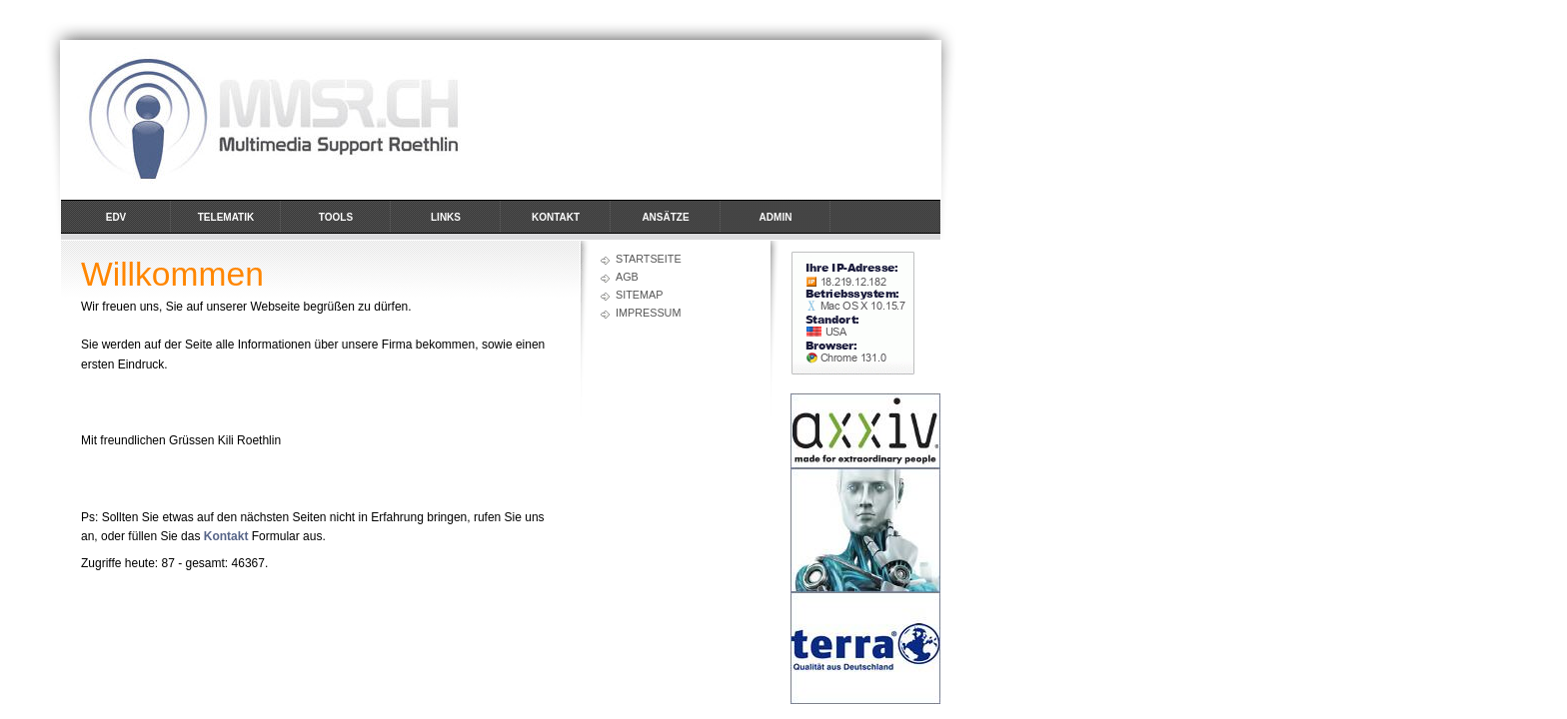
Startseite (649, 259)
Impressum (648, 313)
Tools (336, 217)
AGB (627, 277)
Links (446, 217)
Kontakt (556, 217)
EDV (116, 217)
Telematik (226, 217)
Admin (776, 217)
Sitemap (639, 295)
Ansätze (665, 217)
